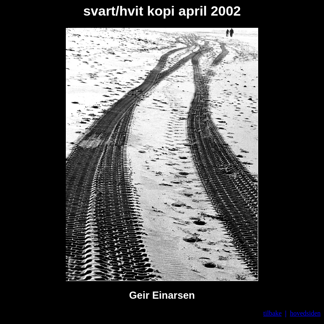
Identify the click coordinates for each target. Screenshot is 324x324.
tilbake (272, 313)
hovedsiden (305, 313)
